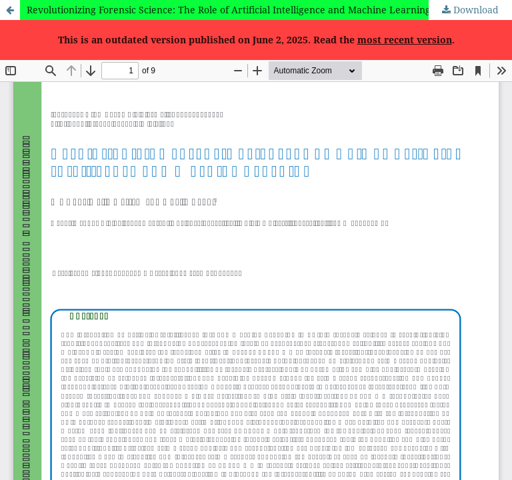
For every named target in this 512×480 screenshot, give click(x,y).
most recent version (404, 39)
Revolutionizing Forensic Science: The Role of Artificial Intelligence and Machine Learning (229, 9)
